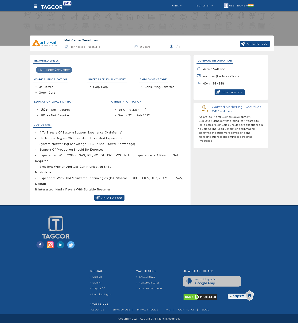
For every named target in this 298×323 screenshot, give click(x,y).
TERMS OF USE (117, 309)
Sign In (95, 282)
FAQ (164, 309)
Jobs (176, 5)
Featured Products (149, 288)
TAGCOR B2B (145, 276)
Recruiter (204, 5)
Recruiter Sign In (101, 294)
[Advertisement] (180, 239)
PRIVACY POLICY (144, 309)
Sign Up (96, 276)
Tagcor (97, 288)
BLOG (202, 309)
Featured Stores (147, 282)
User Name (239, 6)
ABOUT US (97, 309)
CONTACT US (183, 309)
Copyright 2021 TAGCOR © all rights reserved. (149, 318)
